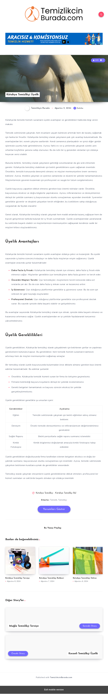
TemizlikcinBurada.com (61, 677)
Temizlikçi (62, 500)
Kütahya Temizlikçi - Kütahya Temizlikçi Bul (56, 493)
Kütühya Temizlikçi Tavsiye (17, 578)
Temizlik (53, 500)
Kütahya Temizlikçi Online (85, 578)
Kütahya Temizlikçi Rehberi (51, 578)
